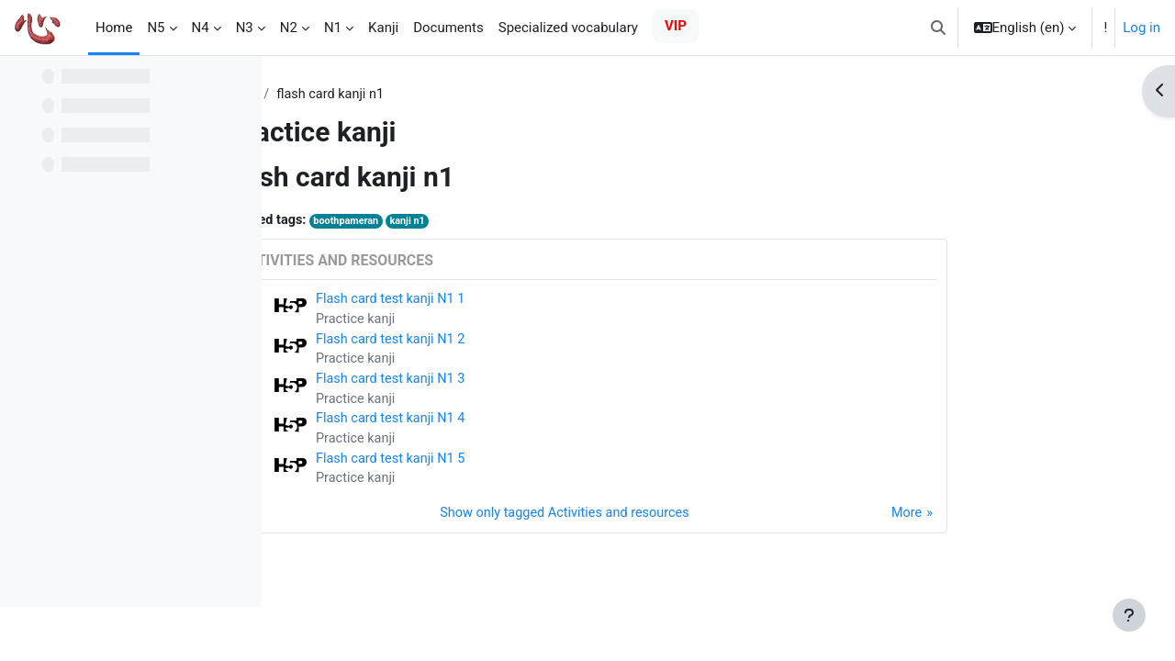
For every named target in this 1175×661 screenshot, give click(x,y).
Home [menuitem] (113, 27)
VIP (676, 25)
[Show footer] (1129, 615)
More (1022, 522)
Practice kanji (473, 322)
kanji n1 (530, 223)
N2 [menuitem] (288, 27)
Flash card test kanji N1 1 (509, 301)
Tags (359, 94)
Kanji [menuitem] (383, 27)
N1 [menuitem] (332, 27)
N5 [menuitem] (155, 27)
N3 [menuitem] (244, 27)
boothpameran (466, 223)
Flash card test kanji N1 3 (509, 383)
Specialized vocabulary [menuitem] (568, 27)
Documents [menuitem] (448, 27)
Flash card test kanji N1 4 (509, 425)
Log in (1141, 27)
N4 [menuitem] (200, 27)
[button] (938, 27)
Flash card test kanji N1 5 (509, 466)
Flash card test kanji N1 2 (509, 342)
